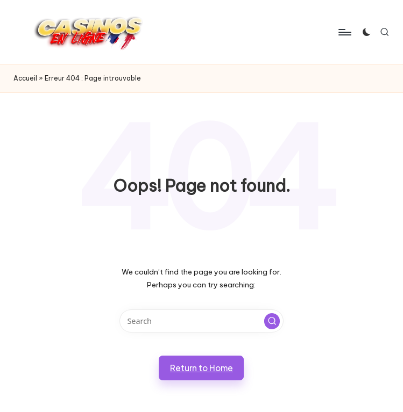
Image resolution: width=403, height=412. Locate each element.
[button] (272, 321)
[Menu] (344, 32)
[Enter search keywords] (201, 321)
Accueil (25, 78)
